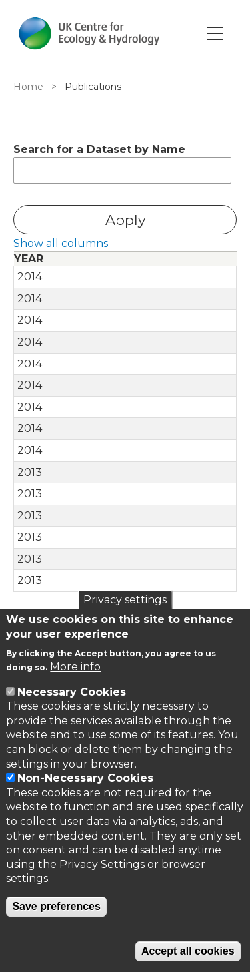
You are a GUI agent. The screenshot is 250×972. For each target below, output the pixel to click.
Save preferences (56, 906)
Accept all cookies (188, 951)
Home (28, 87)
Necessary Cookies (71, 692)
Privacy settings (125, 599)
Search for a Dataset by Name (99, 149)
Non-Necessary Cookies (85, 778)
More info (75, 666)
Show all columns (60, 243)
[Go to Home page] (89, 33)
